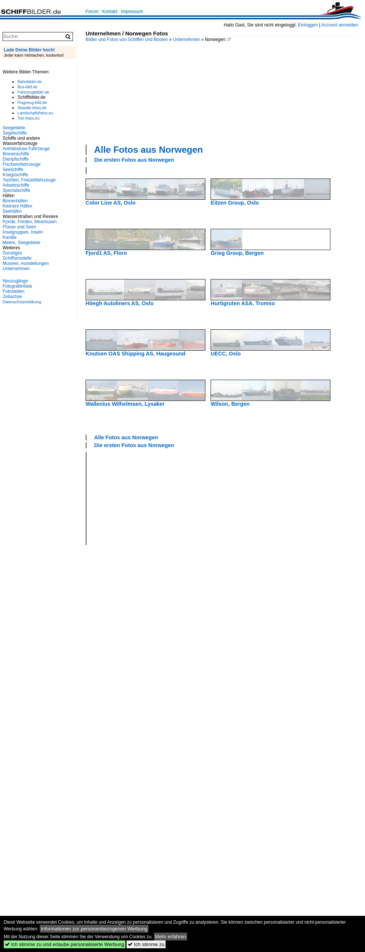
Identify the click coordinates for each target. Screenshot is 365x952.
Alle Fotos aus (148, 150)
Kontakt (110, 11)
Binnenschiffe (16, 153)
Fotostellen (14, 291)
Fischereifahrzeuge (22, 164)
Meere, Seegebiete (21, 242)
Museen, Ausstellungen (26, 263)
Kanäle (9, 237)
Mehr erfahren (170, 936)
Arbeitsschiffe (16, 185)
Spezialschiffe (16, 190)
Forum (92, 11)
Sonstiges (12, 253)
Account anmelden (339, 25)
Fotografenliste (17, 286)
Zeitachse (12, 296)
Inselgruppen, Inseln (23, 232)
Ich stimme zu (146, 944)
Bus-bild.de (27, 87)
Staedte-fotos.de (32, 107)
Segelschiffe (15, 133)
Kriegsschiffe (15, 174)
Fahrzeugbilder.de (33, 92)
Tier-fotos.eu (28, 118)
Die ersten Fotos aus (134, 160)
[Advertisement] (142, 92)
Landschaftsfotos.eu (35, 113)
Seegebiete (14, 127)
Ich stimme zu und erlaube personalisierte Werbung (64, 944)
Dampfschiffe (16, 159)
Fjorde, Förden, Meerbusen (30, 221)
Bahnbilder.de (29, 81)
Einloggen (308, 25)
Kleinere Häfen (17, 206)
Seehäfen (12, 211)
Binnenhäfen (15, 200)
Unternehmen (186, 39)
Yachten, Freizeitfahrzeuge (29, 180)
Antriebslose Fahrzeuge (26, 148)
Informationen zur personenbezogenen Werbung (94, 929)
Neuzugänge (15, 281)
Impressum (132, 11)
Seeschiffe (13, 169)
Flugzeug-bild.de (32, 102)
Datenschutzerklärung (22, 302)
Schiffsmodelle (17, 258)
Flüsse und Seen (19, 227)
